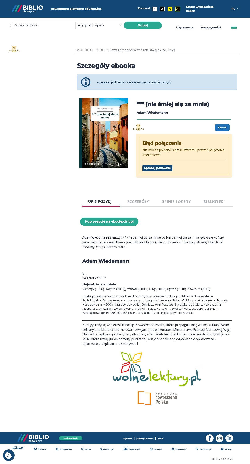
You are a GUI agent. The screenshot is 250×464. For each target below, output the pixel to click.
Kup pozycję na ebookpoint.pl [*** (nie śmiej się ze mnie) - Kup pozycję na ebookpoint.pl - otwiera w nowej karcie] (109, 221)
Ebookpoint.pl (70, 449)
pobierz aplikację (70, 437)
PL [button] (233, 9)
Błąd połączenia (39, 49)
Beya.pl (91, 449)
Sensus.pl (161, 449)
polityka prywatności (146, 437)
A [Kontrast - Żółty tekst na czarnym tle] (176, 8)
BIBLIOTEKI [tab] (214, 201)
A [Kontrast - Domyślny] (153, 8)
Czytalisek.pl (136, 449)
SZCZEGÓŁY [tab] (138, 201)
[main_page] (78, 50)
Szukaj (143, 25)
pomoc (172, 437)
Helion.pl (46, 449)
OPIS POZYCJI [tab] (100, 201)
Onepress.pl (183, 449)
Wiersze (107, 50)
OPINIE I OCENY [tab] (176, 201)
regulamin (117, 437)
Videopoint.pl (208, 449)
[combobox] (102, 25)
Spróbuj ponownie (157, 168)
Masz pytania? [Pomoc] (211, 27)
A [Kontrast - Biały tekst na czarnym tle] (161, 8)
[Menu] (234, 27)
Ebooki (91, 50)
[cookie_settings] (9, 455)
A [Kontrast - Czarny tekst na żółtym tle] (168, 8)
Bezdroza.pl (111, 449)
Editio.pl (230, 449)
